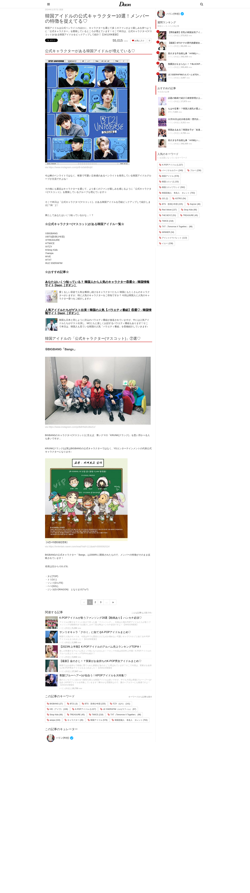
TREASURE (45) (76, 714)
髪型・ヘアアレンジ (147, 849)
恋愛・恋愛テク (145, 862)
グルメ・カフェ (145, 857)
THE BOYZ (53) (167, 215)
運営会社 (170, 832)
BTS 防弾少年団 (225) (94, 704)
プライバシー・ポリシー (178, 840)
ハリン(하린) (65, 628)
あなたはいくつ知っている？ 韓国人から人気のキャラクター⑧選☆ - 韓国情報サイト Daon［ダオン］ (97, 283)
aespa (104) (53, 720)
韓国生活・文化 (145, 875)
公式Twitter (171, 862)
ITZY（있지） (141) (120, 704)
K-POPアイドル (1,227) (84, 709)
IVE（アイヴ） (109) (57, 709)
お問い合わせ (172, 844)
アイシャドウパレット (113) (173, 238)
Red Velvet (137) (168, 210)
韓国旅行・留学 (145, 836)
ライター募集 (172, 853)
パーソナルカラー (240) (171, 170)
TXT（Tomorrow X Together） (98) (124, 714)
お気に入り (138, 40)
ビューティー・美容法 (148, 853)
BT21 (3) (72, 704)
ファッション (144, 840)
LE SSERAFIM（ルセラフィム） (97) (118, 709)
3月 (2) (163, 198)
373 (169, 112)
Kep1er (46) (193, 204)
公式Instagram (173, 857)
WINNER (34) (166, 232)
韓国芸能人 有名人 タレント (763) (130, 720)
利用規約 (170, 836)
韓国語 (141, 870)
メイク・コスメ (145, 844)
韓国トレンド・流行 (147, 866)
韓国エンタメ (144, 832)
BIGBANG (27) (55, 704)
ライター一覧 (172, 849)
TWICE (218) (96, 714)
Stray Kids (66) (55, 714)
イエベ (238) (166, 243)
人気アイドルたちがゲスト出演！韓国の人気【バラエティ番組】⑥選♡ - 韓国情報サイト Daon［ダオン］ (98, 311)
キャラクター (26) (74, 720)
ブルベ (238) (194, 170)
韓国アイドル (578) (98, 720)
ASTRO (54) (179, 198)
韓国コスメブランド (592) (172, 187)
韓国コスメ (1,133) (169, 182)
